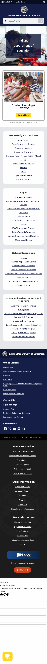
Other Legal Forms (23, 240)
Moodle (23, 167)
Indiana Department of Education (24, 15)
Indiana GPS (8, 367)
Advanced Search (22, 491)
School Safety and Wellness (23, 269)
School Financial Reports (23, 265)
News (23, 171)
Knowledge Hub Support (13, 417)
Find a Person (22, 460)
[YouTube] (14, 428)
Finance (23, 258)
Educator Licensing (23, 148)
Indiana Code (22, 535)
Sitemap (22, 500)
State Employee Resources (22, 509)
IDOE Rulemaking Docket (23, 228)
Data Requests (23, 216)
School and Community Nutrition (23, 281)
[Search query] (22, 20)
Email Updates (23, 531)
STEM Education (23, 179)
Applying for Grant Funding (23, 306)
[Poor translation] (6, 594)
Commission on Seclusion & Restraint (23, 208)
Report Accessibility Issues (22, 563)
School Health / (12, 273)
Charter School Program (23, 321)
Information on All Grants (23, 336)
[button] (44, 2)
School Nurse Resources (31, 273)
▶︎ (45, 95)
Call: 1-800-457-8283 (22, 469)
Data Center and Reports (23, 144)
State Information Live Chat (22, 451)
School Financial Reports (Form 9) (17, 371)
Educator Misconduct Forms (23, 220)
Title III (33, 332)
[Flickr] (19, 428)
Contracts (23, 212)
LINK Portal (7, 379)
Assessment (23, 140)
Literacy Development (23, 163)
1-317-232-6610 (10, 405)
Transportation (23, 285)
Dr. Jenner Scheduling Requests (16, 413)
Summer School (24, 277)
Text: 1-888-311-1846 (22, 473)
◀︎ (4, 95)
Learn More (23, 115)
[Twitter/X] (9, 428)
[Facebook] (5, 428)
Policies (22, 495)
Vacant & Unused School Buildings (23, 236)
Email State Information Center (22, 456)
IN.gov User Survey (22, 487)
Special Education (23, 175)
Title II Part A (23, 332)
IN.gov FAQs (22, 504)
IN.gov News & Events (22, 527)
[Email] (23, 428)
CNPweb (6, 375)
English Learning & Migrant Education (23, 325)
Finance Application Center (23, 261)
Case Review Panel (23, 197)
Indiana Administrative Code (22, 540)
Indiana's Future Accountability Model (23, 156)
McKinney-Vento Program (23, 328)
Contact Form (9, 409)
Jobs (23, 160)
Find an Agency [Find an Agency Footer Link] (22, 464)
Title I (14, 332)
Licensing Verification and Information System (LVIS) (22, 384)
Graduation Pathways (23, 152)
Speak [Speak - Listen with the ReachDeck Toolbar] (22, 570)
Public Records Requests (23, 232)
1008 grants (23, 309)
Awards (23, 544)
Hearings (23, 224)
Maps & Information (22, 522)
